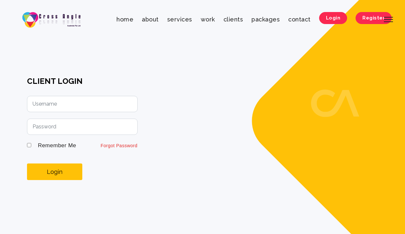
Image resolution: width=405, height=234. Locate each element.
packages (265, 19)
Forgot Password (119, 145)
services (179, 19)
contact (299, 19)
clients (233, 19)
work (208, 19)
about (150, 19)
